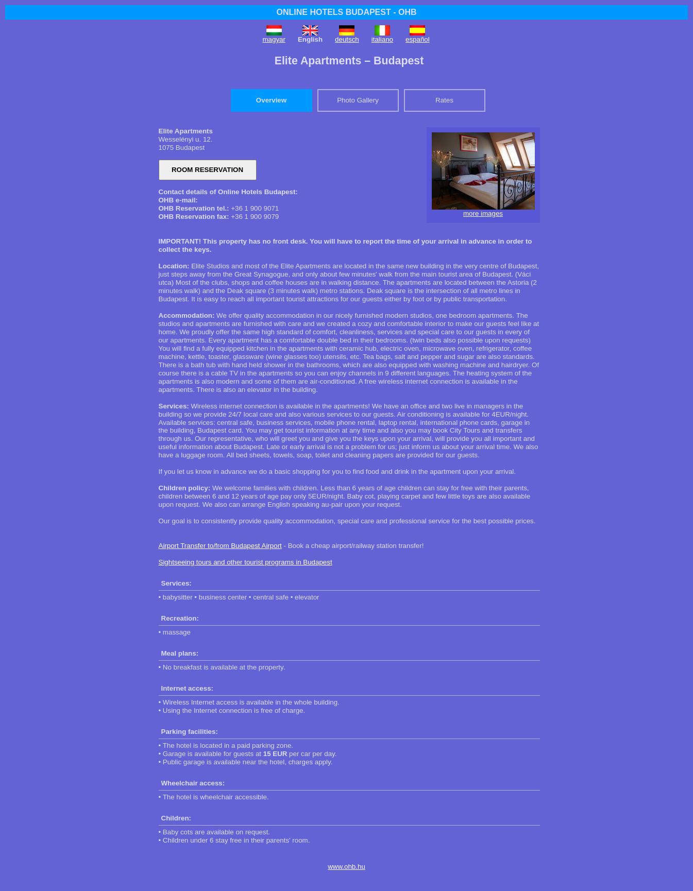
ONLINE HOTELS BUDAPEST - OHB (346, 12)
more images (483, 213)
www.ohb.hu (346, 866)
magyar (274, 39)
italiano (382, 39)
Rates (444, 100)
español (417, 39)
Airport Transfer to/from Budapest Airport (220, 546)
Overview (271, 100)
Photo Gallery (358, 100)
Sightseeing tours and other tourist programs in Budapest (245, 562)
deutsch (347, 39)
